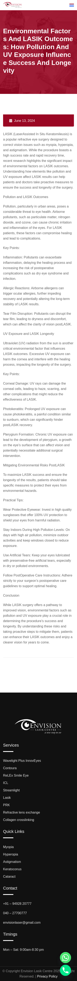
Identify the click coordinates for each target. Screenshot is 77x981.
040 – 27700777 (15, 913)
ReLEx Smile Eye (16, 775)
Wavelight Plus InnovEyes (22, 760)
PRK (6, 805)
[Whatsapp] (65, 957)
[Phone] (65, 970)
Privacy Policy (47, 976)
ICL (5, 783)
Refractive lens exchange (21, 812)
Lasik (7, 797)
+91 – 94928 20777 (17, 903)
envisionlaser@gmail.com (22, 922)
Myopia (8, 847)
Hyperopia (10, 854)
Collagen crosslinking (18, 820)
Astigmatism (12, 861)
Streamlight (11, 790)
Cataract (9, 876)
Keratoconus (12, 869)
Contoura (10, 768)
